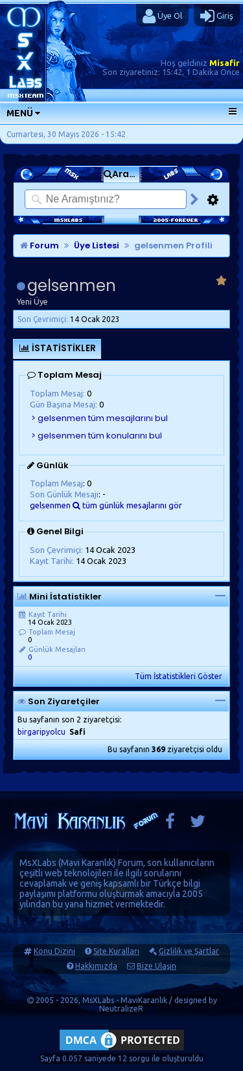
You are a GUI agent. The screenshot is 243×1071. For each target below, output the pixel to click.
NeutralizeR (121, 1008)
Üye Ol (162, 16)
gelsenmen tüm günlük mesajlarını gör (106, 505)
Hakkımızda (96, 966)
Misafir (224, 62)
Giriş (216, 16)
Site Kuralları (116, 951)
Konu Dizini (54, 951)
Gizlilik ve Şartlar (189, 951)
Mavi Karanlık (87, 863)
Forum (39, 245)
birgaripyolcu (41, 732)
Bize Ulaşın (156, 966)
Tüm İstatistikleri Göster (178, 676)
